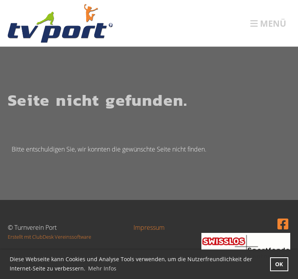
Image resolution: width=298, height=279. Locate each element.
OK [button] (279, 264)
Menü (268, 23)
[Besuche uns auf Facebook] (282, 223)
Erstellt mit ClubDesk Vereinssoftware (49, 236)
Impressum (149, 227)
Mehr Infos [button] (102, 268)
